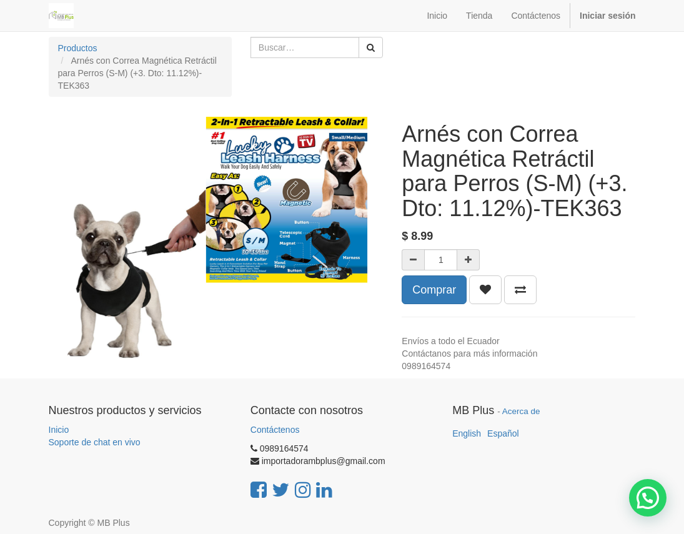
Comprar (434, 290)
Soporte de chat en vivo (95, 442)
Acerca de (521, 411)
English (466, 433)
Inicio (59, 430)
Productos (77, 48)
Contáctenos (275, 430)
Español (503, 433)
